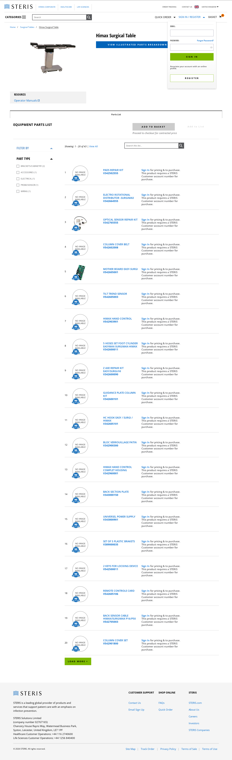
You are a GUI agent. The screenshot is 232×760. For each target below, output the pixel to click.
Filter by (23, 148)
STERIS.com (195, 702)
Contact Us (187, 7)
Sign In (145, 170)
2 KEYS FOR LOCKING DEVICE (120, 567)
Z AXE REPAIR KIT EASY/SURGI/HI (113, 371)
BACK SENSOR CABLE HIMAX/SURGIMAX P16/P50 (119, 618)
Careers (193, 716)
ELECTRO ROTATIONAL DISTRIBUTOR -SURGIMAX (118, 197)
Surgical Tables (27, 27)
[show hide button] (211, 47)
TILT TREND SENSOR (115, 295)
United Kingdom (209, 7)
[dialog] (192, 55)
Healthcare (66, 7)
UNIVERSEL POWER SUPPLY (119, 518)
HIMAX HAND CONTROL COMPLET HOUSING (117, 470)
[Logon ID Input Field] (192, 33)
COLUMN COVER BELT (116, 246)
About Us (194, 709)
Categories (15, 17)
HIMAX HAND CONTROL (117, 320)
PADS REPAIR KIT (113, 171)
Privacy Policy (168, 749)
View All (93, 146)
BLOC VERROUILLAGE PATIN (120, 444)
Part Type (23, 158)
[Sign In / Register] (192, 17)
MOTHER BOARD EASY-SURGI (120, 270)
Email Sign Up (136, 709)
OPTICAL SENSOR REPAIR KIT (120, 221)
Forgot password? (205, 40)
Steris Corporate (46, 7)
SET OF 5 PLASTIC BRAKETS (119, 543)
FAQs (162, 702)
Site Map (130, 749)
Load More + (78, 661)
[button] (89, 17)
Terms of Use (209, 749)
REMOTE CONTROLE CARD (118, 592)
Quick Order (165, 17)
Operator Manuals (27, 100)
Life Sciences (83, 7)
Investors (194, 723)
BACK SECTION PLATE (116, 493)
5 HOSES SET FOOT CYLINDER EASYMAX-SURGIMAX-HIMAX (120, 346)
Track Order (148, 749)
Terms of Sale (189, 749)
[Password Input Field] (192, 47)
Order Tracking (169, 7)
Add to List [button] (196, 126)
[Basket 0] (215, 17)
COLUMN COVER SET (115, 642)
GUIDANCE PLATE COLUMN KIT (119, 395)
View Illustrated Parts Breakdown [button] (137, 44)
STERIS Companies (199, 730)
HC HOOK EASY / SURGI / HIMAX (118, 420)
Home (13, 27)
